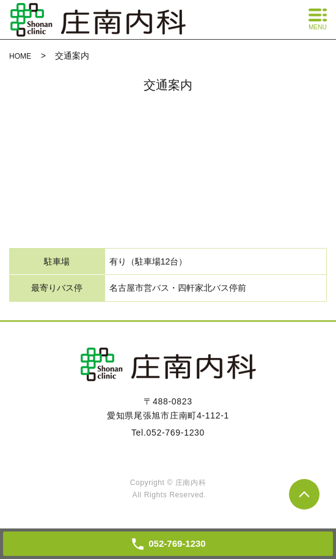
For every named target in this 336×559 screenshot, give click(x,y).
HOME (20, 56)
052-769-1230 (176, 432)
